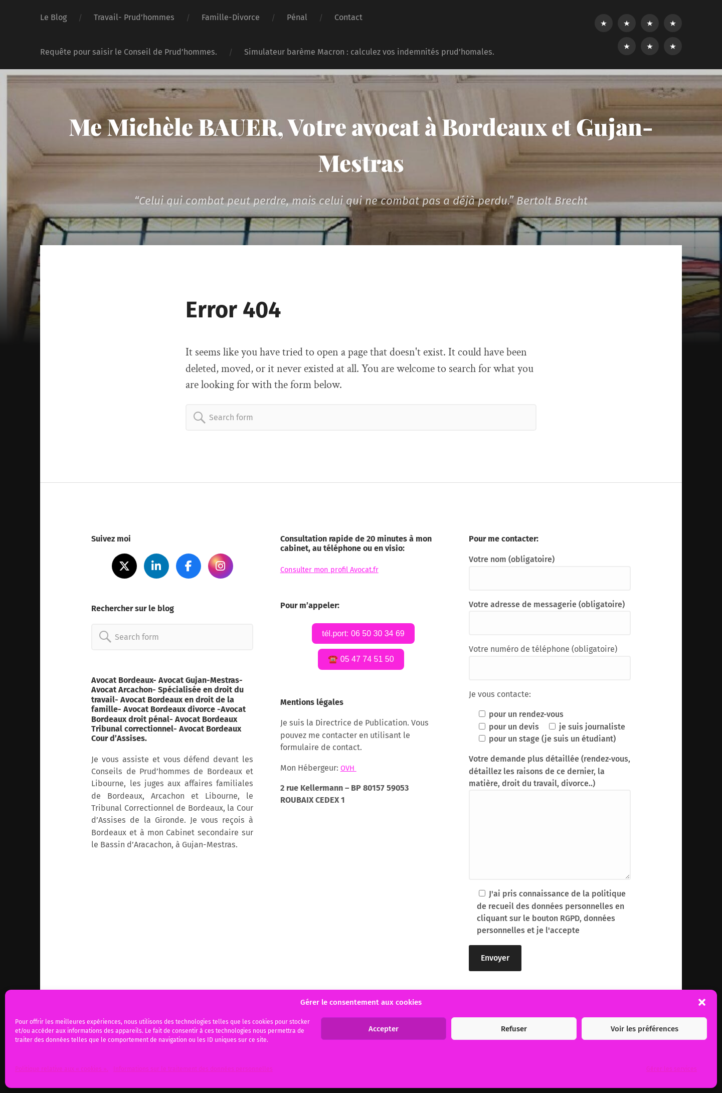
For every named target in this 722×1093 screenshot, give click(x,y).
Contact (348, 17)
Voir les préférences (644, 1028)
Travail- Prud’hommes (134, 17)
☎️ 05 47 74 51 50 (361, 661)
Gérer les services (671, 1068)
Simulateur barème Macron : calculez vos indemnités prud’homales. (369, 52)
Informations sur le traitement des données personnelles (193, 1068)
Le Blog (53, 17)
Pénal (297, 17)
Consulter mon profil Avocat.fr (334, 569)
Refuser (514, 1028)
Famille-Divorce (231, 17)
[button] (702, 1002)
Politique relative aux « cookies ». (61, 1068)
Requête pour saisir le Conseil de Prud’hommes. (128, 52)
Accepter (384, 1028)
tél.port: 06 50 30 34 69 (363, 634)
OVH (349, 770)
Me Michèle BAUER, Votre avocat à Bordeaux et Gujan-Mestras (361, 143)
